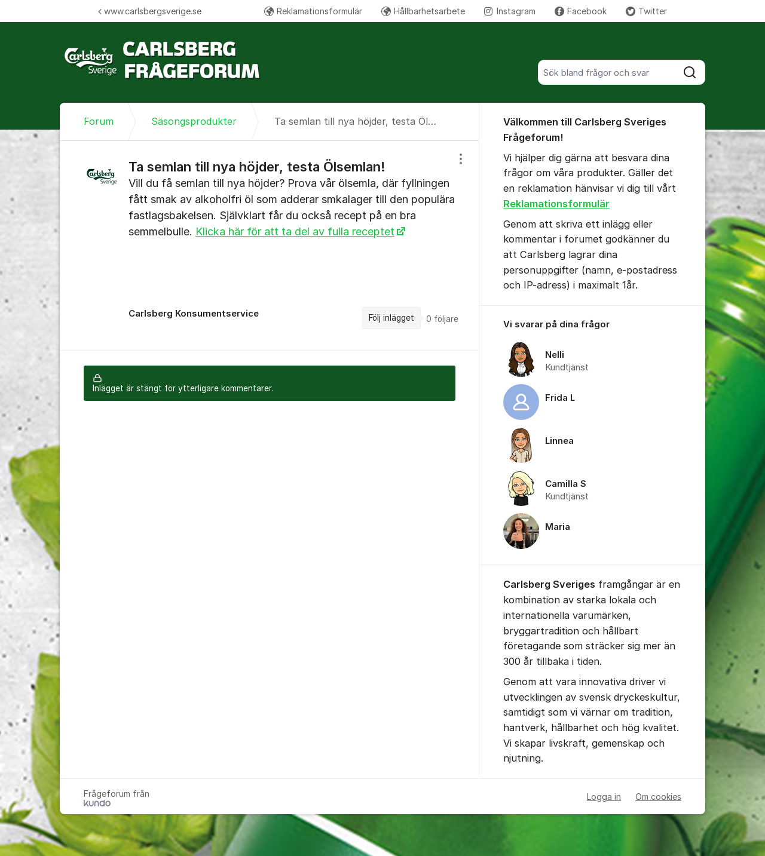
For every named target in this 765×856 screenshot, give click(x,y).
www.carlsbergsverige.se (149, 11)
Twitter (646, 11)
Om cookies (658, 796)
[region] (269, 245)
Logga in (604, 796)
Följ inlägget (391, 318)
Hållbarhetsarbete (423, 11)
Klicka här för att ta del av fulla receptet (294, 231)
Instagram (510, 11)
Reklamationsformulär (313, 11)
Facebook (581, 11)
